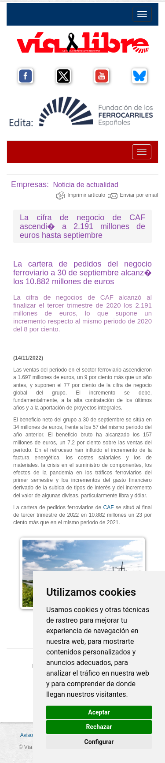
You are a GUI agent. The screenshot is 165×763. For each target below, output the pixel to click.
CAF (108, 507)
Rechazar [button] (99, 726)
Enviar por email (133, 195)
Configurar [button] (99, 741)
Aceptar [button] (99, 712)
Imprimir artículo (80, 195)
